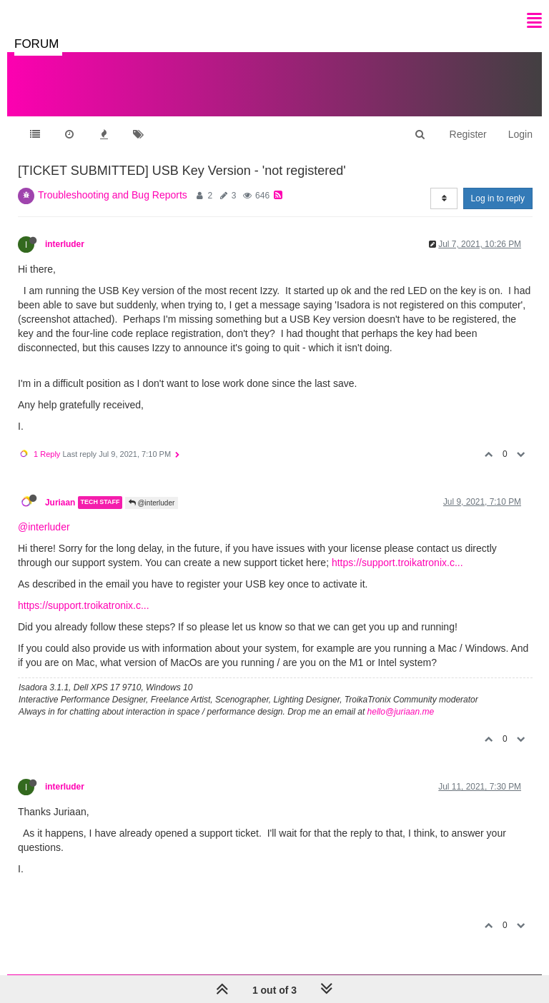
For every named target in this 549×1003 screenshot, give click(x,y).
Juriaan (60, 503)
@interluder (152, 503)
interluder (64, 244)
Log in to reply (498, 198)
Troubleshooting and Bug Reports (112, 195)
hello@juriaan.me (401, 712)
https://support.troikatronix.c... (397, 562)
